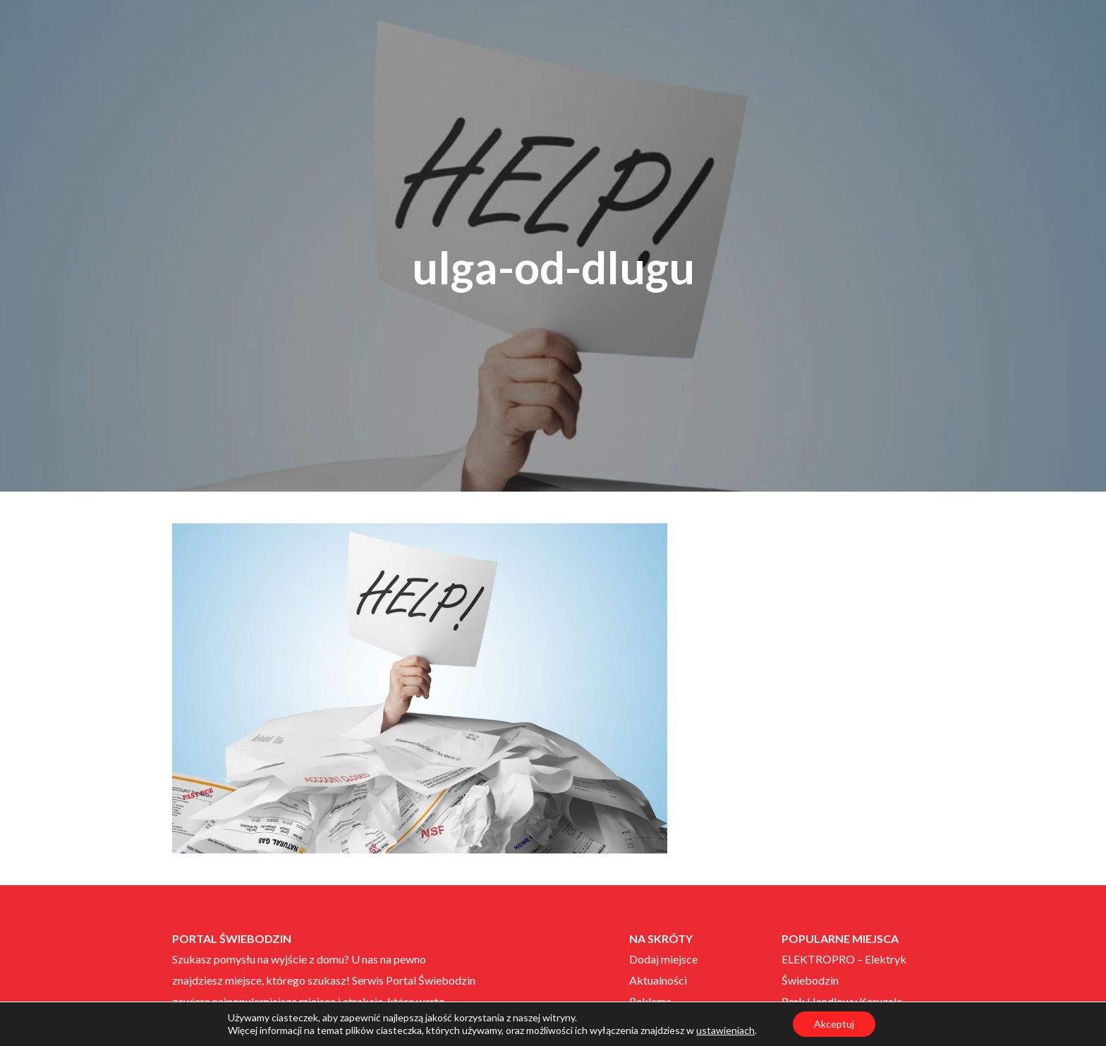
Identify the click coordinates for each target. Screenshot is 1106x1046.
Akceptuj (834, 1024)
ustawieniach (725, 1030)
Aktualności (658, 980)
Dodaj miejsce (663, 959)
